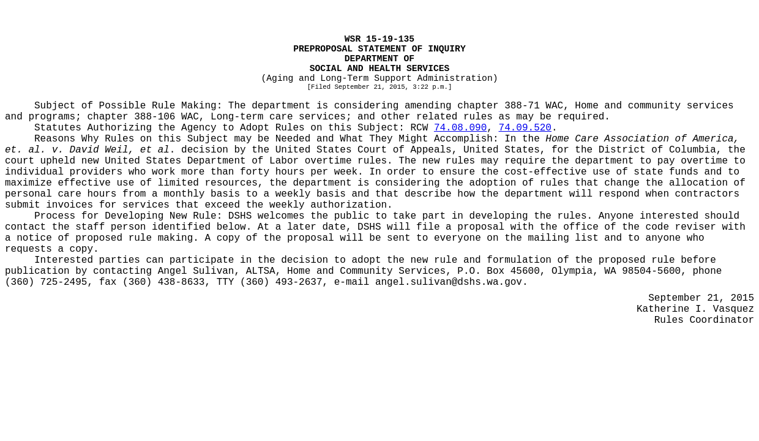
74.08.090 (460, 128)
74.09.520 (525, 128)
